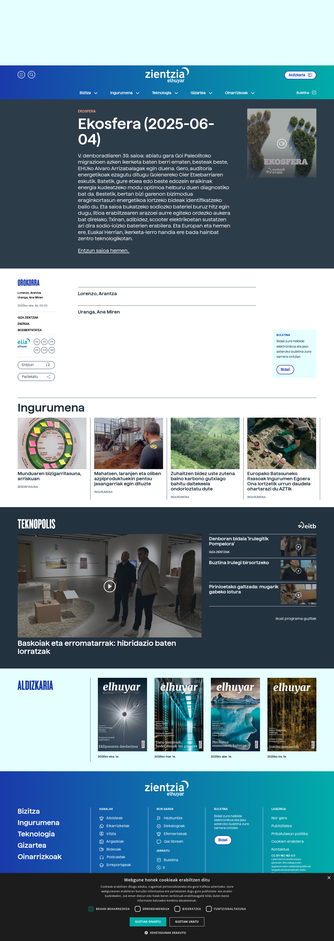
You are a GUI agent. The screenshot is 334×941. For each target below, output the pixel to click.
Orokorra (28, 282)
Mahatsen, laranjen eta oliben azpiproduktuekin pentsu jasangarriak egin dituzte (127, 479)
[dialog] (167, 907)
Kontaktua (280, 849)
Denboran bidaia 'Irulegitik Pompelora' (239, 541)
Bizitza (29, 811)
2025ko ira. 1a (276, 756)
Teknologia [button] (165, 93)
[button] (21, 74)
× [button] (329, 878)
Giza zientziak (28, 317)
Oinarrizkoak (40, 856)
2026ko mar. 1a (164, 756)
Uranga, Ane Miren (30, 297)
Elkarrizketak (114, 826)
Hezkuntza (169, 818)
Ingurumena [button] (125, 93)
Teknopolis (36, 523)
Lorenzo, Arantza (29, 292)
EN (37, 350)
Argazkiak (111, 841)
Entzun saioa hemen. (104, 250)
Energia (23, 324)
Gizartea (32, 845)
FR (51, 341)
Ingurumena (39, 822)
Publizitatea (281, 826)
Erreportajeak (115, 865)
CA (44, 350)
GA (52, 350)
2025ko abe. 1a (221, 756)
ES (44, 341)
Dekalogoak (171, 826)
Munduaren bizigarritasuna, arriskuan (49, 476)
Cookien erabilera (287, 841)
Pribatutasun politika (289, 834)
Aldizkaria (300, 75)
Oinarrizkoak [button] (240, 93)
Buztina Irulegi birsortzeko (239, 562)
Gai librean (170, 841)
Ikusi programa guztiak (296, 618)
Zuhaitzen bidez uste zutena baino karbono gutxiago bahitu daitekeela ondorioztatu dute (203, 481)
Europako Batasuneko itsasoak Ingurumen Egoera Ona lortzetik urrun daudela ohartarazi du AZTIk (279, 481)
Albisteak (111, 818)
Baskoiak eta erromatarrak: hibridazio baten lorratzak (97, 647)
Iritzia (107, 834)
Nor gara (279, 818)
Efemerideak (172, 834)
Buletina (306, 92)
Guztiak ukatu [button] (187, 922)
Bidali (285, 370)
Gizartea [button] (202, 93)
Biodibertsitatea (30, 330)
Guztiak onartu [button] (148, 922)
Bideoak (110, 849)
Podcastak (112, 857)
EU (37, 341)
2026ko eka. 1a (108, 756)
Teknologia (36, 834)
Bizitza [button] (89, 93)
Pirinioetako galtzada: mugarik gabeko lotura (244, 589)
